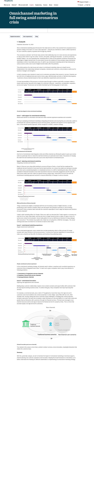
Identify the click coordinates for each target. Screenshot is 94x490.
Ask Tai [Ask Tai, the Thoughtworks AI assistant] (88, 5)
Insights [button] (32, 5)
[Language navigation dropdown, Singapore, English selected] (83, 2)
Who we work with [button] (23, 5)
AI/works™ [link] (14, 5)
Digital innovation (15, 37)
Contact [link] (56, 5)
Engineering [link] (38, 5)
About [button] (50, 5)
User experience (27, 37)
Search (81, 5)
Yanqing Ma (22, 42)
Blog (37, 37)
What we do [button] (7, 5)
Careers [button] (45, 5)
